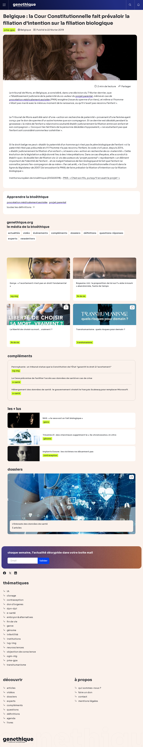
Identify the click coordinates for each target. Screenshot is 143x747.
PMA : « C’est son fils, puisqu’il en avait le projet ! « (91, 177)
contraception (15, 599)
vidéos (11, 692)
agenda (11, 718)
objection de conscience (21, 651)
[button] (45, 560)
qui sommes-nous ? (89, 687)
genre (10, 625)
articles (11, 687)
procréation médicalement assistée (27, 202)
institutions (14, 638)
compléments (59, 232)
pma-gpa (9, 30)
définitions (90, 232)
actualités (14, 232)
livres (10, 722)
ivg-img (11, 642)
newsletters (28, 238)
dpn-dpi (12, 608)
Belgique (25, 29)
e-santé (11, 612)
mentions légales (88, 700)
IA (8, 591)
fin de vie (12, 621)
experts (12, 238)
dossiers (75, 232)
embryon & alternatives (20, 617)
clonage (11, 595)
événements (40, 232)
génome (11, 629)
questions (13, 709)
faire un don (85, 692)
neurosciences (15, 647)
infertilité (12, 634)
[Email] (23, 560)
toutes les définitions (19, 206)
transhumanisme (16, 664)
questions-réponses (111, 232)
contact (82, 696)
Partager (124, 86)
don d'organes (15, 604)
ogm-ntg (12, 655)
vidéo (26, 232)
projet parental (57, 202)
